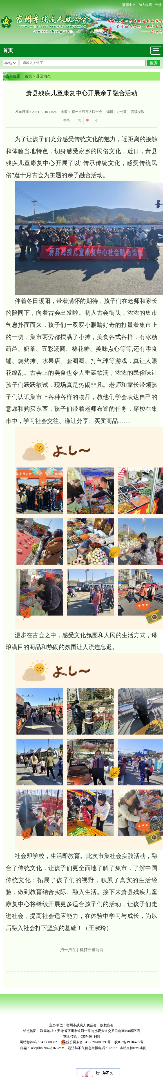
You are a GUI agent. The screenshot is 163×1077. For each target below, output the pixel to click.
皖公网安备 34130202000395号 (86, 1042)
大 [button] (79, 120)
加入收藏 (145, 5)
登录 (158, 5)
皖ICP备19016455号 (129, 1042)
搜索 (154, 63)
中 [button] (88, 120)
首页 (8, 50)
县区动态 (43, 76)
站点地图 (30, 1031)
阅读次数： (139, 112)
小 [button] (96, 120)
